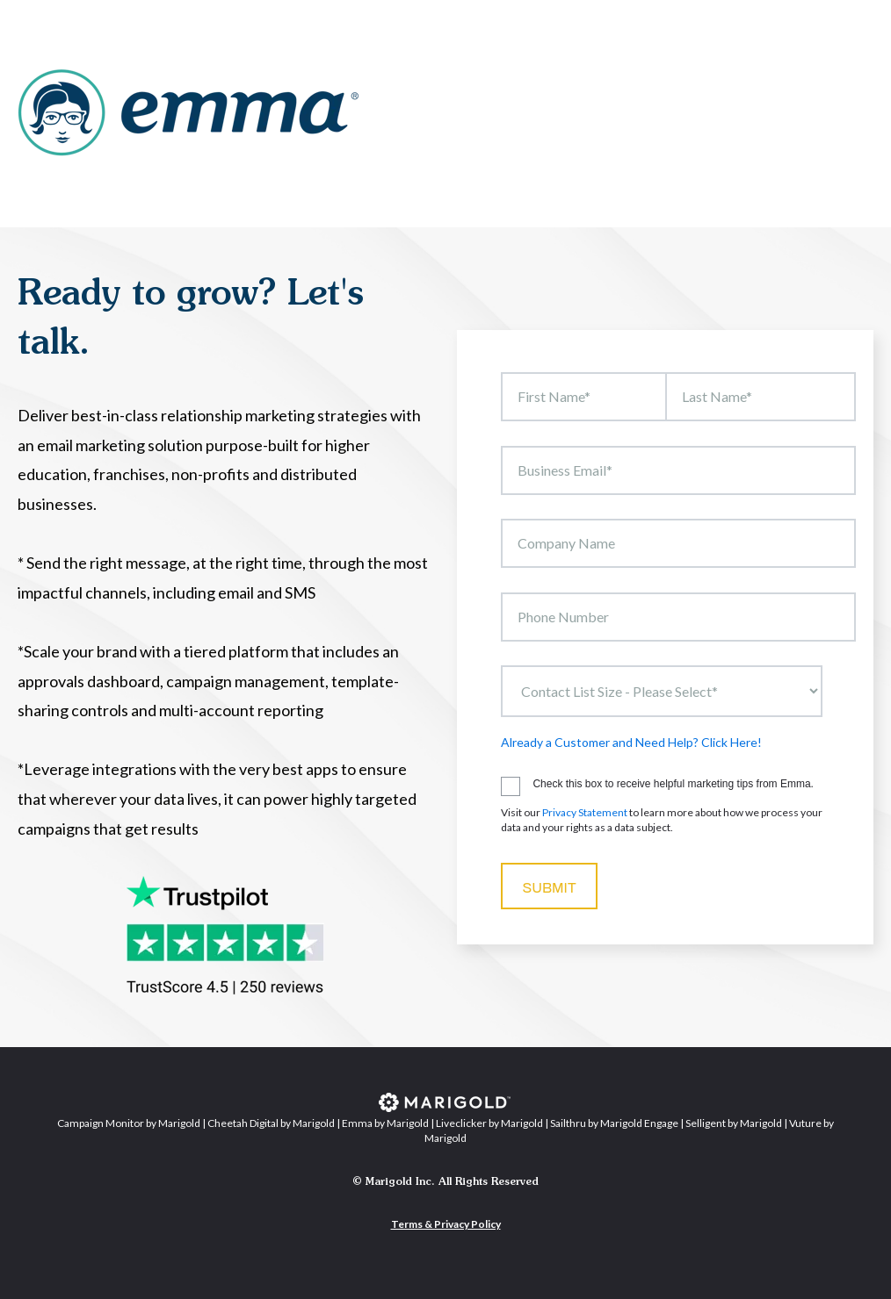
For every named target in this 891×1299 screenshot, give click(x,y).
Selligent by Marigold (733, 1123)
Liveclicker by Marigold (489, 1123)
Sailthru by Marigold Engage (614, 1123)
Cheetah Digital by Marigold (271, 1123)
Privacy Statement (584, 812)
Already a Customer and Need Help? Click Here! (631, 742)
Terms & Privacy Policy (446, 1224)
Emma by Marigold (385, 1123)
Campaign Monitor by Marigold (128, 1123)
